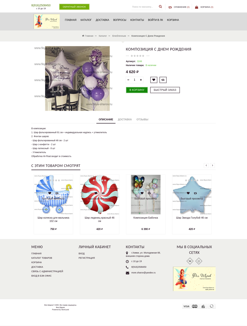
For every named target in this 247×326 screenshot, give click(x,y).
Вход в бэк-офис (41, 276)
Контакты (137, 20)
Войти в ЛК (155, 20)
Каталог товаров (41, 258)
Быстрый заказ (165, 90)
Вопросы (119, 20)
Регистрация (87, 258)
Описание (106, 119)
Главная (70, 20)
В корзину (136, 90)
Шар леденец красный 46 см (100, 219)
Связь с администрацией (47, 271)
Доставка (102, 20)
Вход (82, 253)
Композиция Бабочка (145, 217)
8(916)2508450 (138, 267)
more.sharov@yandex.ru (143, 272)
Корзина (173, 20)
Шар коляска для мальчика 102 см (53, 219)
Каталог (86, 20)
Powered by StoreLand (60, 310)
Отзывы (142, 119)
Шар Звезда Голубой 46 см (191, 217)
